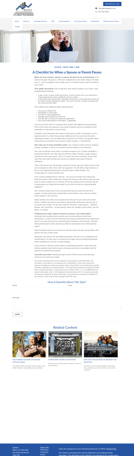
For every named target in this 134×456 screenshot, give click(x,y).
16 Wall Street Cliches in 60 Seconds (62, 360)
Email (70, 285)
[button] (17, 21)
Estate (42, 455)
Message (16, 298)
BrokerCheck (111, 449)
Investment (44, 452)
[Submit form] (17, 314)
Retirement (44, 450)
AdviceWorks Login (112, 4)
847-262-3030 (23, 450)
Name (15, 285)
